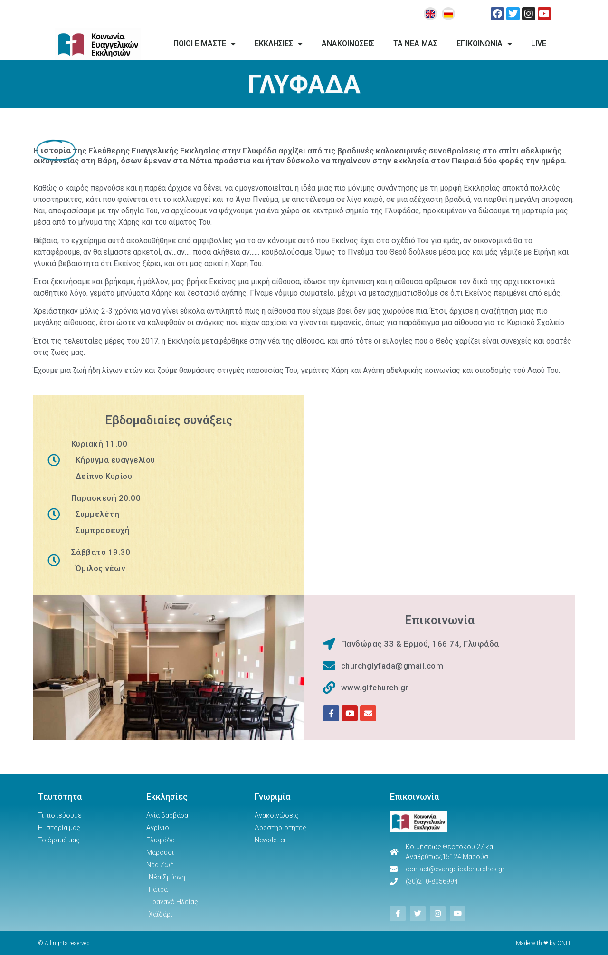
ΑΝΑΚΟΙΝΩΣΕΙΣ (348, 43)
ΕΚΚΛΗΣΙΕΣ (279, 43)
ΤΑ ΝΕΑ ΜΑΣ (415, 43)
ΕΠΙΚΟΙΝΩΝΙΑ (484, 43)
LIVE (538, 43)
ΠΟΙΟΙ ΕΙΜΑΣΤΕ (204, 43)
